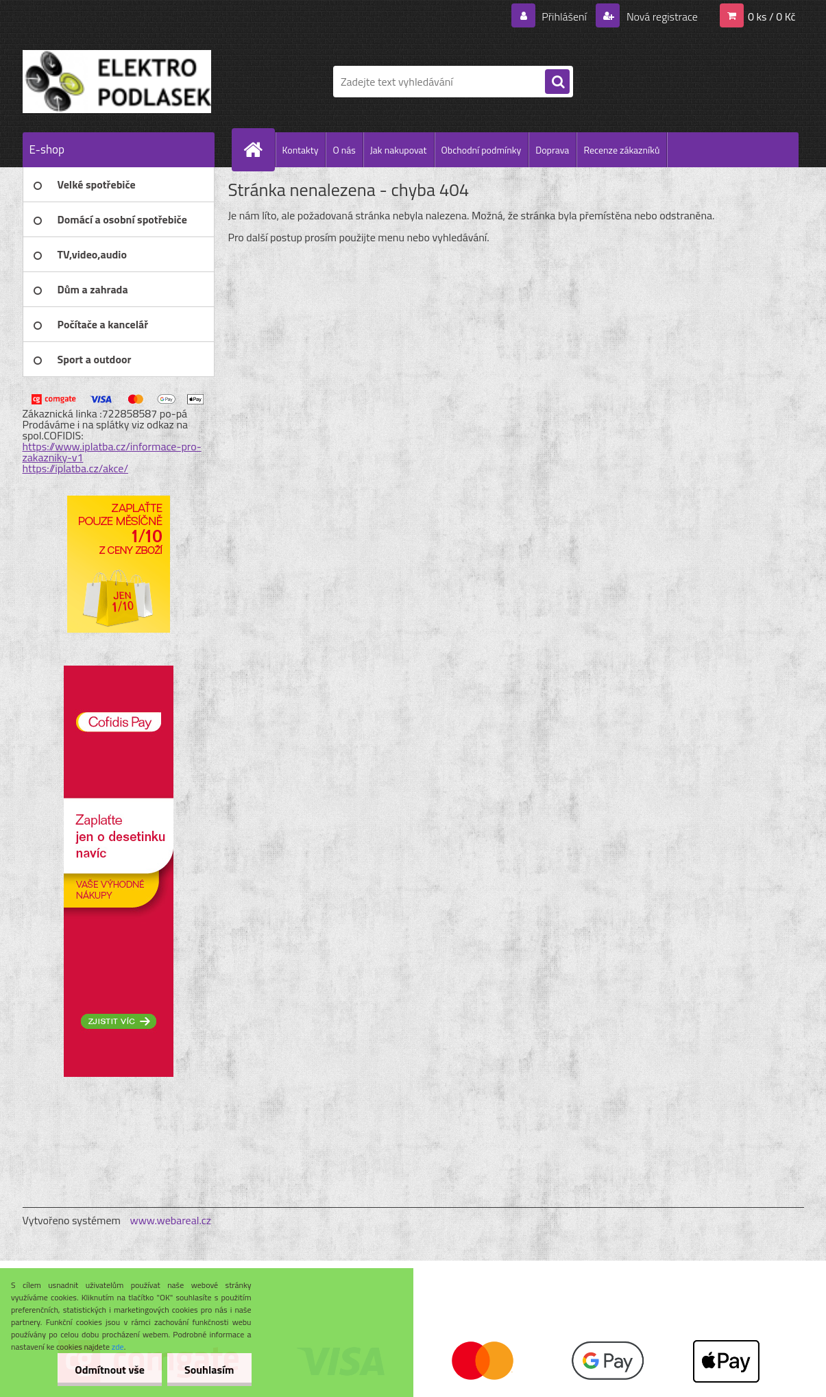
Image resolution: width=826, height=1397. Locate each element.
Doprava (552, 150)
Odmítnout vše (110, 1369)
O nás (343, 150)
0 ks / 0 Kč (772, 16)
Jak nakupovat (398, 150)
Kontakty (300, 150)
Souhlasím (209, 1369)
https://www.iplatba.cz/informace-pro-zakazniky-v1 (112, 451)
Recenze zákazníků (621, 150)
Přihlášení (564, 16)
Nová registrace (661, 16)
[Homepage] (259, 149)
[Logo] (117, 81)
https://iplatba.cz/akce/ (76, 468)
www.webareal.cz (170, 1220)
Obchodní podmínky (481, 150)
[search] (557, 82)
